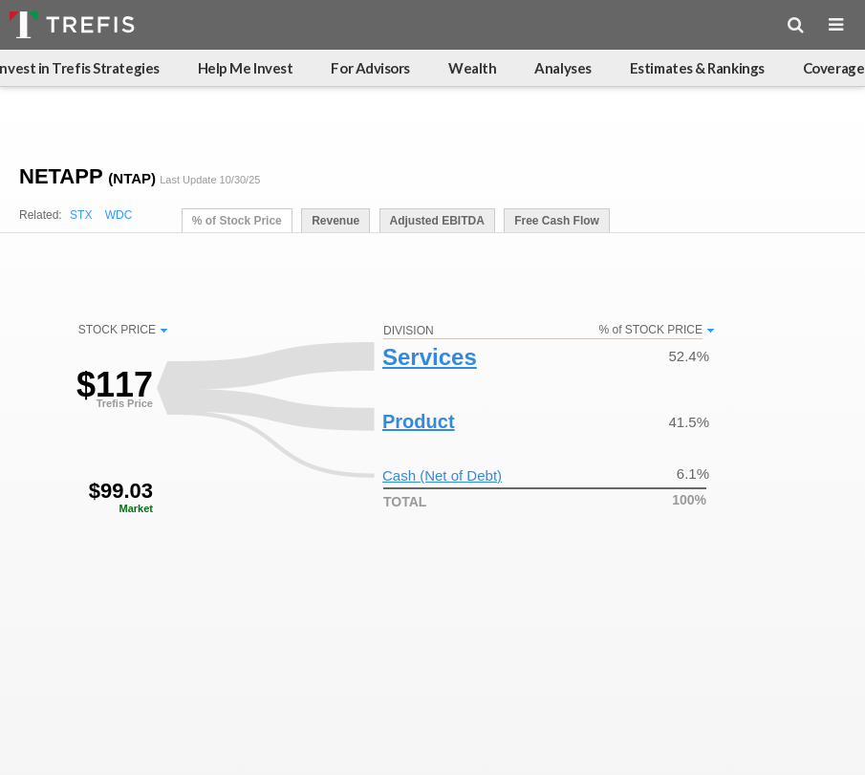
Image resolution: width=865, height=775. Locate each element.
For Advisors (370, 67)
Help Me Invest (245, 67)
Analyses (562, 67)
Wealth (472, 67)
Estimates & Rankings (697, 67)
